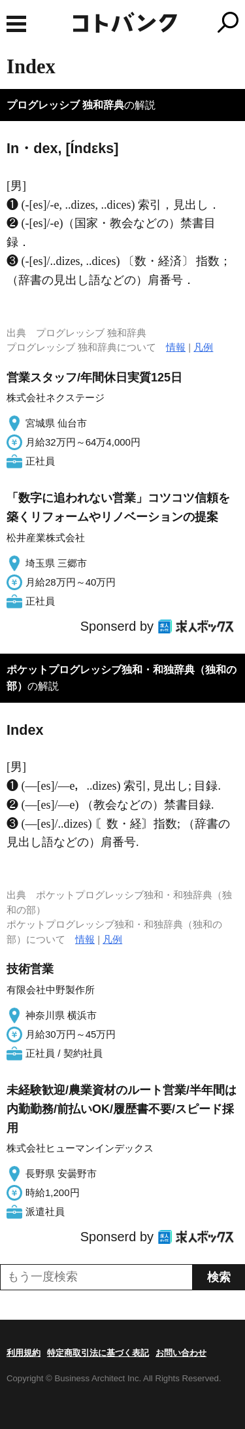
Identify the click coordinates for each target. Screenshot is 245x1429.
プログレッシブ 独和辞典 (65, 105)
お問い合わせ (180, 1353)
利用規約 (24, 1353)
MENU (16, 24)
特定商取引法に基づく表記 (98, 1353)
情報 (176, 347)
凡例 (203, 347)
